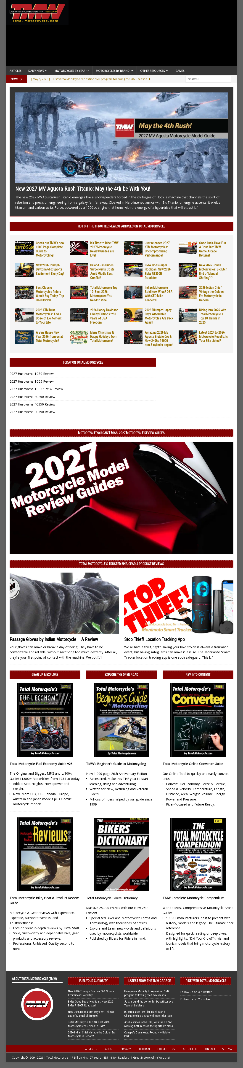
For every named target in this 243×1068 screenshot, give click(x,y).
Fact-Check (189, 1049)
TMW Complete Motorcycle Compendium (193, 898)
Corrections (166, 1049)
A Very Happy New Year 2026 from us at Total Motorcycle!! (49, 337)
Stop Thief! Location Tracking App (154, 639)
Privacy (126, 1049)
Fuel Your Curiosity (93, 981)
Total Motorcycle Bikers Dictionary (111, 898)
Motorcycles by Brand (112, 71)
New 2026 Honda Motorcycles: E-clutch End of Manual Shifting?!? (91, 1013)
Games (179, 71)
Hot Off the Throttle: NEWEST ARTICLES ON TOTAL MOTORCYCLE (121, 226)
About (109, 1049)
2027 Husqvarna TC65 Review (32, 381)
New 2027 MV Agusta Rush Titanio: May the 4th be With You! (82, 189)
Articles (15, 71)
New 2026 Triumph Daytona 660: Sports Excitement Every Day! (50, 269)
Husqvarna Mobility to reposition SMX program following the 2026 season (146, 993)
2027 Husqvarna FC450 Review (32, 412)
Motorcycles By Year (70, 71)
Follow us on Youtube (195, 999)
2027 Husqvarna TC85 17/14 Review (36, 389)
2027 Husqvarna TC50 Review (32, 373)
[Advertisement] (153, 34)
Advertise (91, 1049)
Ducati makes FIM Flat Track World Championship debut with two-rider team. (148, 1013)
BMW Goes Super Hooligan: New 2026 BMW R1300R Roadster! (90, 1003)
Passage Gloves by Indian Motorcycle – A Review (54, 639)
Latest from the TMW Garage (149, 981)
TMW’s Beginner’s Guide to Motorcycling (116, 764)
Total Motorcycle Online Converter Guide (193, 764)
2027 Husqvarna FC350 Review (32, 404)
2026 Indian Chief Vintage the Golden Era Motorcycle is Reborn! (92, 1034)
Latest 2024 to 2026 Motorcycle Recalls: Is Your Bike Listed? (213, 337)
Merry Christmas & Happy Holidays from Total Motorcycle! (103, 337)
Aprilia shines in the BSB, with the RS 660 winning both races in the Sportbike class (148, 1024)
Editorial (144, 1049)
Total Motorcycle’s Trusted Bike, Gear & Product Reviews (121, 564)
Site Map (227, 1049)
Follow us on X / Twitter (196, 992)
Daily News (36, 71)
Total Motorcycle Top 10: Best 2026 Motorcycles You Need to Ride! (88, 1024)
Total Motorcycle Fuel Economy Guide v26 (41, 764)
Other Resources (152, 71)
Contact (209, 1049)
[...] (196, 207)
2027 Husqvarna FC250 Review (32, 397)
